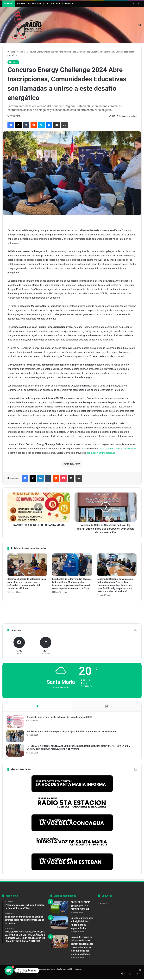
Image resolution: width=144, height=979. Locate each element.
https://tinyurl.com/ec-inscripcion (118, 448)
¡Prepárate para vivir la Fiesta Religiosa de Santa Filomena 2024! (60, 718)
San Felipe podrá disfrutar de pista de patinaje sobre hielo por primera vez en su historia (72, 733)
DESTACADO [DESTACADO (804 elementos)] (105, 906)
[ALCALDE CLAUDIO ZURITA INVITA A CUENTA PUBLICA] (59, 909)
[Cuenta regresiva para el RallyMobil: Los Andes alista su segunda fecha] (59, 925)
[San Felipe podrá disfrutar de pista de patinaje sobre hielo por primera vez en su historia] (16, 737)
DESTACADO (72, 463)
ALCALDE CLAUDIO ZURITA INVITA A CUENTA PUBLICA (45, 3)
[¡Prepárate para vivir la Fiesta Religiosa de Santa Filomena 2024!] (16, 723)
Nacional (21, 52)
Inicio (11, 52)
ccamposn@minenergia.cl (101, 452)
